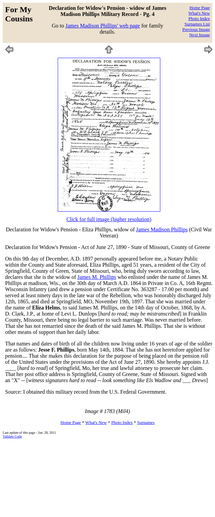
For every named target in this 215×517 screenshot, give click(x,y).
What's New (199, 13)
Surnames (146, 422)
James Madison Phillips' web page (102, 26)
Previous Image (196, 29)
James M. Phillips (96, 277)
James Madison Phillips (161, 229)
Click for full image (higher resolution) (108, 219)
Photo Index (199, 18)
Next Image (199, 34)
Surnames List (197, 23)
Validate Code (12, 436)
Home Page (200, 7)
